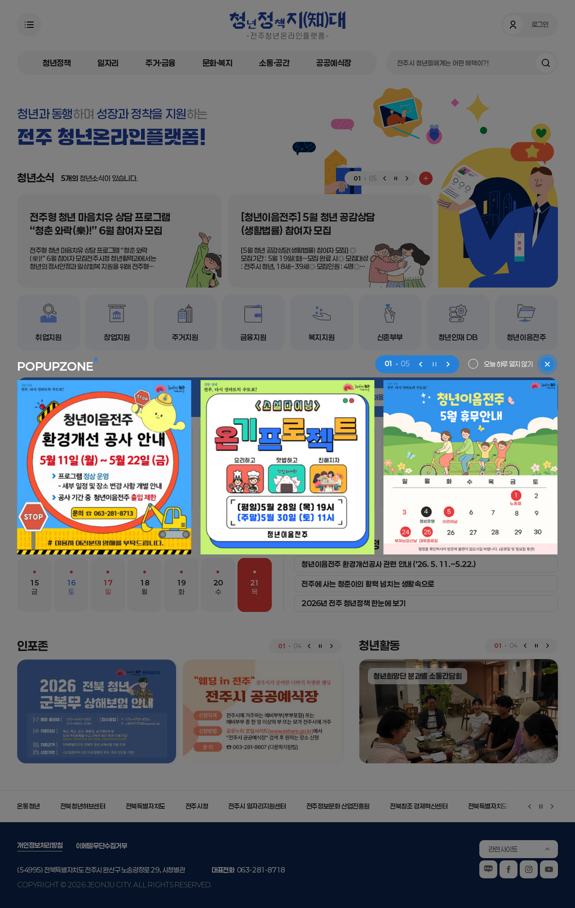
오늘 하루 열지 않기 (508, 363)
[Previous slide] (421, 364)
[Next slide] (448, 364)
